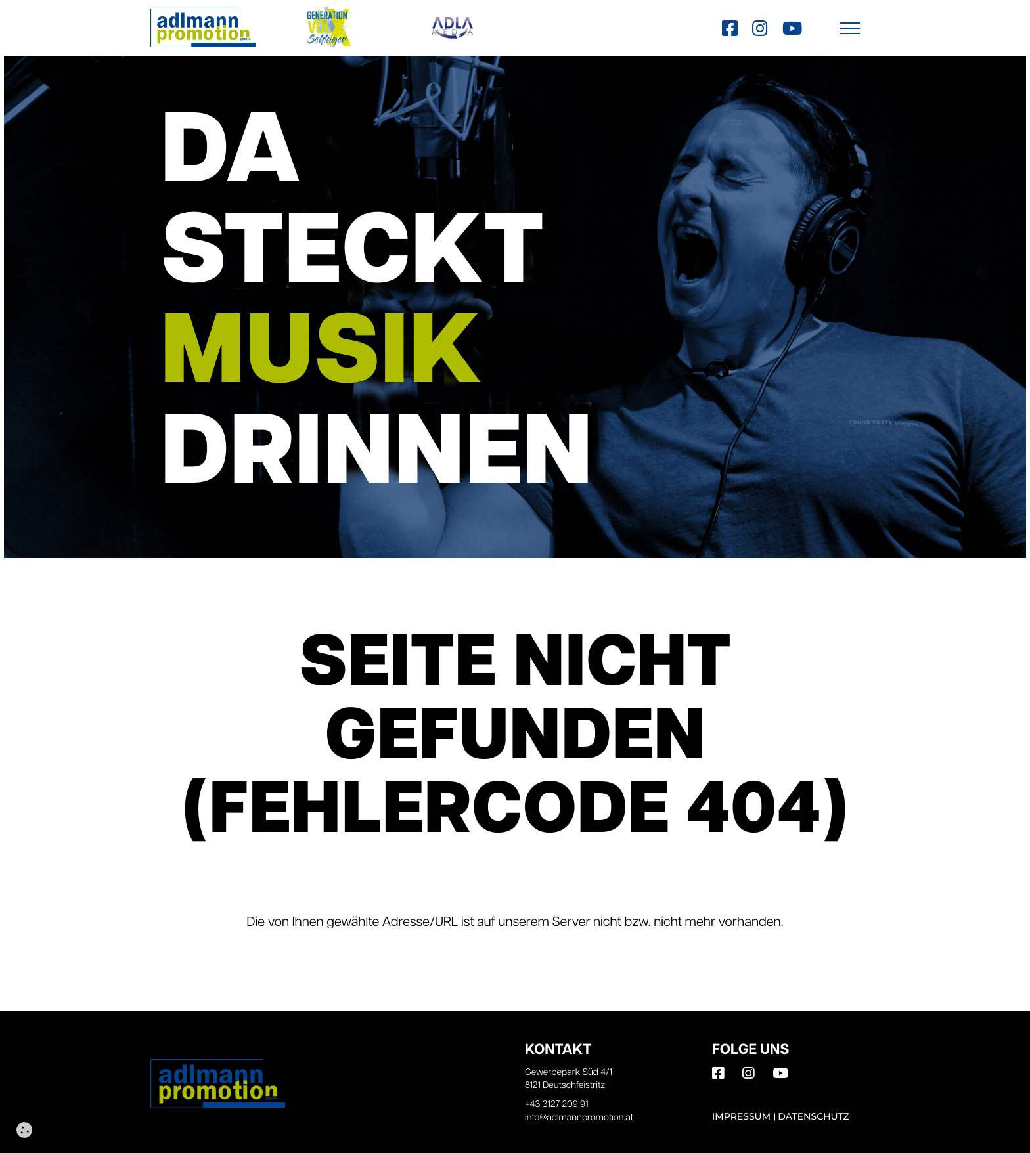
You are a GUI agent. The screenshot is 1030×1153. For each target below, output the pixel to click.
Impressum (741, 1116)
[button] (850, 28)
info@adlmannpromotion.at (579, 1118)
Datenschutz (813, 1116)
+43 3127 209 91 (557, 1105)
